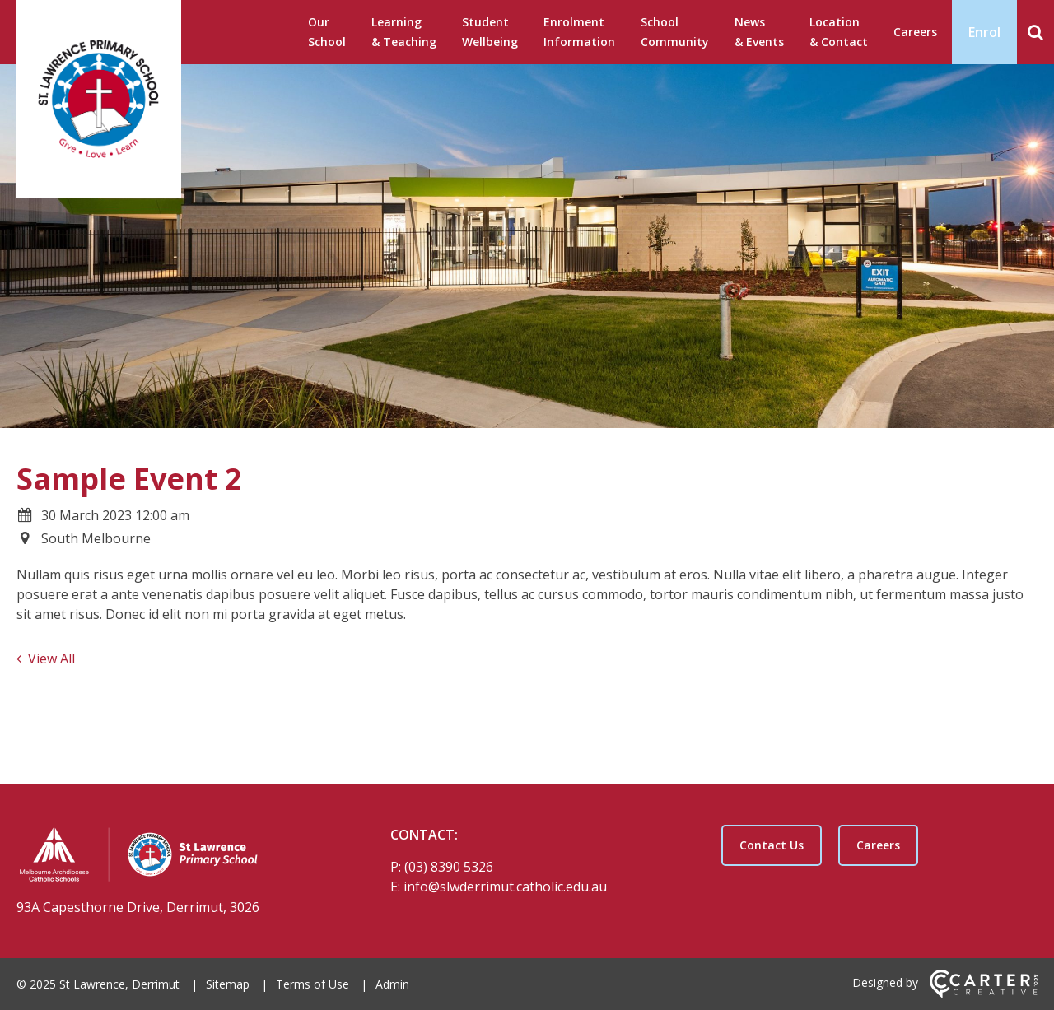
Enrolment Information (579, 31)
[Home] (174, 857)
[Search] (1035, 32)
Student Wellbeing (490, 31)
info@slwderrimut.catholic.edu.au (505, 886)
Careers (915, 32)
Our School (327, 31)
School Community (675, 31)
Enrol (984, 32)
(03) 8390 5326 (448, 867)
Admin (392, 984)
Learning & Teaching (403, 31)
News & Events (759, 31)
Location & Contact (838, 31)
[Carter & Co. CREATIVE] (984, 994)
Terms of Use (312, 984)
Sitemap (228, 984)
